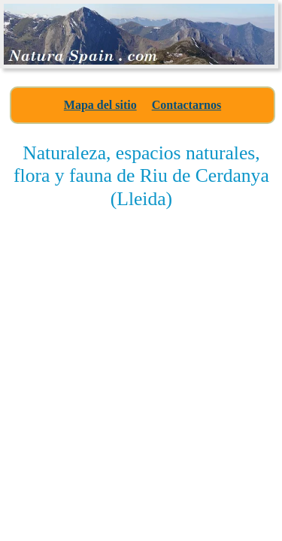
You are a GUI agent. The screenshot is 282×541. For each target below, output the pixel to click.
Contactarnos (186, 104)
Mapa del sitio (100, 104)
